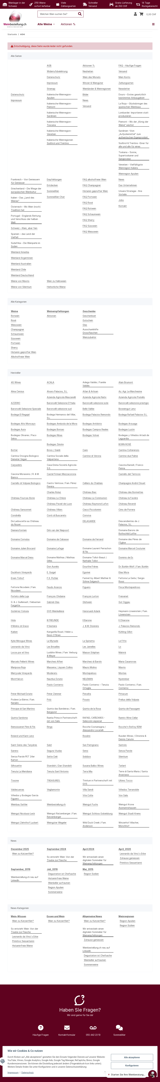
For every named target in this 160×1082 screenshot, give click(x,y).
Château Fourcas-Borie (23, 498)
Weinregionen (126, 916)
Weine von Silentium (21, 286)
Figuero (86, 587)
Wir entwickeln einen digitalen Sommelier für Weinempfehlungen (94, 860)
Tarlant (122, 765)
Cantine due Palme (128, 456)
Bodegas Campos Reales (95, 429)
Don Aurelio (53, 566)
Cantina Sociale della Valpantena (57, 457)
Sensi (85, 750)
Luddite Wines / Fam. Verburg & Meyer (62, 654)
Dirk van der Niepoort (58, 530)
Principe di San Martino (23, 708)
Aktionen (51, 315)
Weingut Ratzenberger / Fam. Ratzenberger (62, 815)
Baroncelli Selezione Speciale (26, 408)
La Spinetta (89, 641)
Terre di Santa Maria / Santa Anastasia (133, 773)
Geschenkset (89, 315)
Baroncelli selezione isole (95, 403)
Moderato (52, 673)
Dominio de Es (126, 557)
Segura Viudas (54, 750)
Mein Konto (124, 77)
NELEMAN (88, 679)
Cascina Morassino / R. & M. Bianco (25, 476)
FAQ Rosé (88, 202)
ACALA (50, 382)
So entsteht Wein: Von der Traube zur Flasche (60, 858)
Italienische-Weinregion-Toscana (59, 123)
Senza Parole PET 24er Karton (23, 758)
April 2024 (88, 849)
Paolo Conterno (55, 684)
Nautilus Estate (54, 679)
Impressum (13, 1072)
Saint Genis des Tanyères (24, 745)
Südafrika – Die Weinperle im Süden (25, 245)
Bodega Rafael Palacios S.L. (133, 414)
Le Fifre (122, 641)
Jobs (121, 200)
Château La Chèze (56, 498)
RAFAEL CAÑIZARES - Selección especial (94, 719)
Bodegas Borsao (55, 429)
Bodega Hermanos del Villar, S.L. (61, 416)
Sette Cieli (52, 756)
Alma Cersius (17, 391)
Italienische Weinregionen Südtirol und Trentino (60, 141)
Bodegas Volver (91, 435)
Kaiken (14, 631)
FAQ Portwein (90, 196)
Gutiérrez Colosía (20, 611)
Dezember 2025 (20, 849)
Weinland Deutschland (22, 275)
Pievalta (87, 693)
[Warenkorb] (148, 14)
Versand (123, 71)
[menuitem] (46, 24)
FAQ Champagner (92, 185)
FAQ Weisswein (90, 231)
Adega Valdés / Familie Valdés (94, 384)
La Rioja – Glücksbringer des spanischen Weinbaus (133, 105)
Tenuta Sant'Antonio (58, 771)
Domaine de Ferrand (93, 539)
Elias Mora (124, 572)
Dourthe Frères (90, 566)
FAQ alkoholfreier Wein (94, 179)
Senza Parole (125, 750)
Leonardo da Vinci (20, 646)
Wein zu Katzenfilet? (23, 853)
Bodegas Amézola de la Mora (62, 423)
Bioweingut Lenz (127, 408)
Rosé (13, 320)
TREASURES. (53, 780)
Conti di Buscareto (56, 515)
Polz (49, 699)
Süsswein (15, 338)
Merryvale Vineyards (21, 673)
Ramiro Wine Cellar (128, 717)
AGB (49, 65)
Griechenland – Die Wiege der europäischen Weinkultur (26, 190)
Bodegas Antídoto (92, 423)
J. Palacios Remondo (129, 626)
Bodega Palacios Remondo (96, 414)
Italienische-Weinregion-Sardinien (59, 114)
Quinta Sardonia (19, 717)
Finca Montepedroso (129, 587)
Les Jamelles (89, 646)
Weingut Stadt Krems (130, 813)
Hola (13, 620)
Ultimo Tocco (125, 780)
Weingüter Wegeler (57, 822)
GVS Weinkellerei (55, 611)
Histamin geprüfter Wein (95, 191)
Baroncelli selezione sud (59, 408)
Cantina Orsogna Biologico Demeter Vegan (25, 457)
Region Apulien (56, 887)
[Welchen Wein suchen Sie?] (57, 14)
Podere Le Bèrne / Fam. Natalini (23, 701)
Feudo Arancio (54, 587)
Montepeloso (89, 673)
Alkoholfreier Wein (20, 356)
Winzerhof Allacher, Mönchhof (129, 824)
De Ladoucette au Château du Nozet (25, 523)
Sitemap (51, 88)
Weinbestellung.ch (56, 804)
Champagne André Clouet (132, 483)
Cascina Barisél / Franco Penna (131, 467)
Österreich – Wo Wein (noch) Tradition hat (26, 208)
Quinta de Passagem (129, 708)
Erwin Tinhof (17, 578)
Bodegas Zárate (55, 444)
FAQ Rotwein (89, 208)
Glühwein (87, 602)
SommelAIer (53, 191)
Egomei (86, 572)
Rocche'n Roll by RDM (130, 726)
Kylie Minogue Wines (21, 641)
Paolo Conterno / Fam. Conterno (130, 686)
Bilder (85, 94)
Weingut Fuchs (90, 804)
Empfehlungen (54, 179)
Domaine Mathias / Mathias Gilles (61, 559)
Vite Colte (88, 795)
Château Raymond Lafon (95, 503)
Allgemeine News (92, 916)
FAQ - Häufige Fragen (130, 65)
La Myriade (52, 641)
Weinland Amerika (20, 252)
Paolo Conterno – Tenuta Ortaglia (96, 686)
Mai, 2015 (88, 869)
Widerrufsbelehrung (57, 71)
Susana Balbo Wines (93, 765)
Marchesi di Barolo (92, 661)
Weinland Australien (21, 263)
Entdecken (52, 185)
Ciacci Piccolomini (92, 509)
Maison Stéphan (91, 652)
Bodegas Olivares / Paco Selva (23, 437)
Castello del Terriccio (129, 474)
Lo (120, 646)
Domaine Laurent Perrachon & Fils (97, 550)
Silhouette (16, 765)
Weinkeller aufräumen (59, 883)
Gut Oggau (124, 602)
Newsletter (124, 88)
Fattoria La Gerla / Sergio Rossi (132, 580)
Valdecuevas (17, 789)
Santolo (123, 745)
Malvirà (122, 652)
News (85, 100)
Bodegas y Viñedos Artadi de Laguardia (134, 437)
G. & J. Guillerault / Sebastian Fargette (25, 604)
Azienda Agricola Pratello (132, 397)
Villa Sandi (88, 789)
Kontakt (123, 206)
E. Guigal (51, 572)
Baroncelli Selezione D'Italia (61, 403)
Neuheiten (88, 71)
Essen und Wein (56, 916)
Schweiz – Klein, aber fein (24, 228)
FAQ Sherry (88, 220)
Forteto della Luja (20, 596)
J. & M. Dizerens (91, 626)
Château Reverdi (127, 503)
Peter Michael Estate (21, 693)
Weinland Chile (18, 269)
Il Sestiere (52, 626)
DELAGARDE (89, 521)
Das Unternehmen (128, 185)
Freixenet (123, 596)
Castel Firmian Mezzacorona (61, 474)
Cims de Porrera (127, 509)
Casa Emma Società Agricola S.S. (61, 467)
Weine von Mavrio (20, 281)
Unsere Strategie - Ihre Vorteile (130, 193)
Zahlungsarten (126, 83)
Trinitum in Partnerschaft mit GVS (97, 782)
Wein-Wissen (18, 916)
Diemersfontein (19, 530)
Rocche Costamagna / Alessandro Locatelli (94, 728)
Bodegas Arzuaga (128, 423)
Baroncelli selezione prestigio (134, 403)
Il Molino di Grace (20, 626)
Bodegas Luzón (127, 429)
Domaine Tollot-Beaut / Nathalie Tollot (95, 559)
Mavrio (122, 667)
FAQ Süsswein (90, 225)
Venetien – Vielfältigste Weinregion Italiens (131, 166)
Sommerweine (55, 892)
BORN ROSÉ (125, 444)
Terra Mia (87, 771)
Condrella (16, 515)
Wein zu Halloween (56, 281)
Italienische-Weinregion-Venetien (59, 132)
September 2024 (56, 849)
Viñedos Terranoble (129, 789)
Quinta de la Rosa (92, 708)
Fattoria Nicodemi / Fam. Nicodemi (23, 589)
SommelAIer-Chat (56, 196)
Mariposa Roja (18, 667)
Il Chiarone (124, 620)
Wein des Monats (91, 77)
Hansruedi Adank (91, 611)
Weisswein (16, 325)
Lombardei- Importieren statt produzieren (133, 114)
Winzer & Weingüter (93, 83)
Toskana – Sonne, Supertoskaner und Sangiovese (128, 155)
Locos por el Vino (20, 652)
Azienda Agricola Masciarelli (61, 397)
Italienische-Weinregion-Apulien (59, 96)
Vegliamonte (53, 789)
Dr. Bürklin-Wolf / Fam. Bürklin (133, 566)
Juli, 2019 (52, 869)
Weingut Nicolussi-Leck (23, 813)
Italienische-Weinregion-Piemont (59, 105)
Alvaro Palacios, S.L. (57, 391)
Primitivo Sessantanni (131, 862)
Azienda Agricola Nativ (94, 397)
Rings (49, 726)
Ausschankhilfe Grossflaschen (90, 331)
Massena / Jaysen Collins (60, 667)
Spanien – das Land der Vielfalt (23, 236)
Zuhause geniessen (130, 858)
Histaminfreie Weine (58, 878)
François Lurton (91, 596)
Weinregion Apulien (128, 173)
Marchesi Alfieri (55, 661)
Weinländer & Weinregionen (97, 88)
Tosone (15, 780)
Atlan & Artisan (90, 391)
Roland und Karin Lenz (22, 736)
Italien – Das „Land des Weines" (22, 199)
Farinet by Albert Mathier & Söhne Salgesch (97, 580)
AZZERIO (15, 403)
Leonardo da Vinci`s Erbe (133, 853)
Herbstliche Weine (56, 286)
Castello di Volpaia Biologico (25, 483)
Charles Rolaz (54, 492)
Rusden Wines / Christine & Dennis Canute (132, 737)
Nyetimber (124, 679)
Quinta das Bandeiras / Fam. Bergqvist (61, 710)
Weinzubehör (89, 337)
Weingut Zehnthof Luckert (24, 822)
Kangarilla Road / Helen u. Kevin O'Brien (60, 633)
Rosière (86, 736)
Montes (122, 673)
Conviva (87, 515)
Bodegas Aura (18, 429)
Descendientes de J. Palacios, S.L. (129, 523)
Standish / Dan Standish (59, 765)
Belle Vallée (88, 408)
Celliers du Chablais (93, 483)
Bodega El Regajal (20, 414)
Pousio (86, 699)
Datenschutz (28, 1072)
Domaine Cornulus (20, 539)
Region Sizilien (91, 873)
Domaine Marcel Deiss (22, 557)
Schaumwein (17, 334)
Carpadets (16, 465)
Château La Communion (95, 498)
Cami (85, 450)
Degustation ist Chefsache (62, 873)
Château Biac (89, 492)
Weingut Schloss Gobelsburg (97, 813)
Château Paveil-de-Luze (59, 503)
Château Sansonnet (21, 509)
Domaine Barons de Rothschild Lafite (129, 532)
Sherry (14, 347)
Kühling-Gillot (125, 631)
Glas (85, 325)
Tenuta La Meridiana (21, 771)
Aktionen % (89, 65)
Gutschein (88, 320)
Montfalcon (17, 679)
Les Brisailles (53, 646)
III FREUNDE (53, 620)
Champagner (17, 329)
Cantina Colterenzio (129, 450)
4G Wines (16, 382)
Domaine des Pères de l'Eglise (130, 541)
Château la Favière (128, 498)
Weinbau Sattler (19, 804)
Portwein (15, 343)
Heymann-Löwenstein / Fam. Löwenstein (133, 613)
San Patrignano (91, 745)
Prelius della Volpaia (129, 699)
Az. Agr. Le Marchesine (130, 391)
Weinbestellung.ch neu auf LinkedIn (24, 879)
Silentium (123, 756)
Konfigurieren (131, 1065)
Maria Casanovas (127, 661)
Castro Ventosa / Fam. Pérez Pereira (61, 485)
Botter (14, 450)
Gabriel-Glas (53, 602)
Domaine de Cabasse (58, 539)
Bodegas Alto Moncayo (23, 423)
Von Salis (123, 795)
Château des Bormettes (131, 492)
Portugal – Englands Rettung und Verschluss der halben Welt (26, 219)
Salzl (49, 745)
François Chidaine (56, 596)
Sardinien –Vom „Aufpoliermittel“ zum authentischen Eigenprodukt (133, 134)
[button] (135, 14)
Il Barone (87, 620)
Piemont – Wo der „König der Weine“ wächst (133, 123)
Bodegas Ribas (54, 435)
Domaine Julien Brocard (23, 548)
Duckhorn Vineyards (21, 572)
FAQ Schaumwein (91, 214)
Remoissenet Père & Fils (23, 726)
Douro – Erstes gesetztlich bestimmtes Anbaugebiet (132, 96)
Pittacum (123, 693)
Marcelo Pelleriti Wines (22, 661)
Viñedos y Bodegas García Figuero (24, 797)
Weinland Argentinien (22, 258)
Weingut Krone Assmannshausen (127, 806)
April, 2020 (125, 849)
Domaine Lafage (55, 548)
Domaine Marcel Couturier (132, 548)
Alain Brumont (126, 382)
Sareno (14, 750)
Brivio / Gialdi (53, 450)
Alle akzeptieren (132, 1057)
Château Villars (54, 509)
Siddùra (87, 756)
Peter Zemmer (54, 693)
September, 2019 (20, 869)
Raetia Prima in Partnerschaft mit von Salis (62, 719)
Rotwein (15, 315)
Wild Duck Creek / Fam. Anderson (94, 824)
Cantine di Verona (92, 456)
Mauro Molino (90, 667)
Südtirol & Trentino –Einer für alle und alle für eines (134, 145)
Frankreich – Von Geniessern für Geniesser (25, 181)
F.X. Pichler (52, 578)
